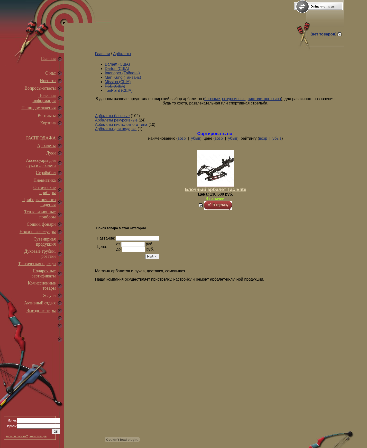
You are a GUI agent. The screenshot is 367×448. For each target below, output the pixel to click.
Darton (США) (117, 69)
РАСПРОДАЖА (41, 138)
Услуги (49, 295)
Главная (48, 58)
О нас (50, 73)
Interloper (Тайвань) (122, 73)
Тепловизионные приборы (40, 214)
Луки (51, 153)
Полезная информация (44, 98)
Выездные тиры (41, 310)
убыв (195, 138)
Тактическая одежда (37, 263)
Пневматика (44, 180)
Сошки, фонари (41, 224)
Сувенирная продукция (45, 242)
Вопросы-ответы (40, 88)
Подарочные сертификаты (43, 273)
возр (182, 138)
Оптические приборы (44, 190)
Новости (48, 80)
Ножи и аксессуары (37, 231)
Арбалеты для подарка (116, 129)
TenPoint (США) (119, 90)
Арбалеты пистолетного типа (121, 124)
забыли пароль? (17, 436)
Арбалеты (46, 145)
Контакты (47, 115)
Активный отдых (40, 303)
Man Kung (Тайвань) (123, 77)
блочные (212, 99)
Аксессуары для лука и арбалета (41, 163)
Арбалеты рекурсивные (116, 120)
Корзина (48, 123)
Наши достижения (38, 107)
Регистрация (37, 436)
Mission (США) (118, 82)
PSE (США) (115, 86)
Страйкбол (46, 172)
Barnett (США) (117, 64)
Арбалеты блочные (112, 116)
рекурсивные (233, 99)
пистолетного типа (264, 99)
